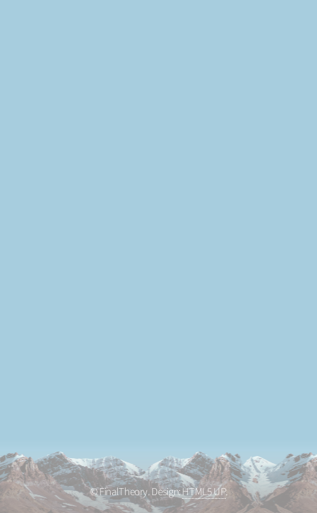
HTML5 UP (203, 491)
